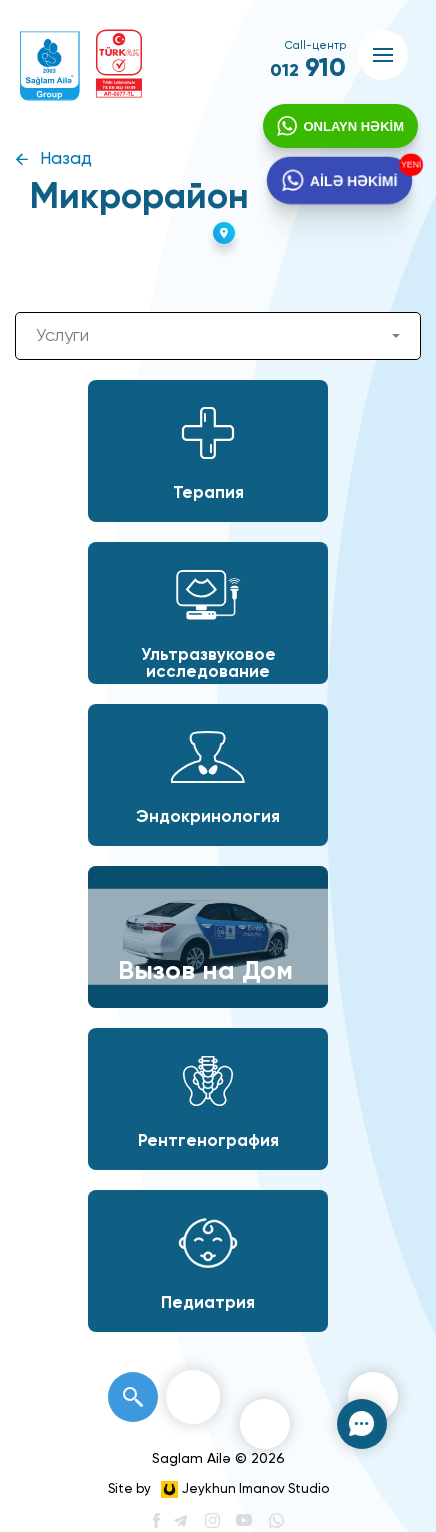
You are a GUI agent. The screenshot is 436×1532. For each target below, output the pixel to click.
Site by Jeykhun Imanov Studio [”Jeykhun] (218, 1489)
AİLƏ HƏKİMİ (352, 185)
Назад (66, 159)
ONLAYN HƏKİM (351, 128)
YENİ (410, 167)
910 (308, 69)
